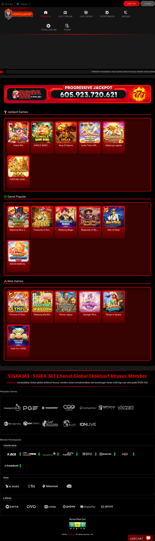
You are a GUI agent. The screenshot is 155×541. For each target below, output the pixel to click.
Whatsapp (7, 4)
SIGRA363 (11, 382)
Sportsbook (107, 14)
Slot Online (65, 14)
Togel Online (49, 27)
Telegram (22, 4)
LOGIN (147, 3)
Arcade (126, 14)
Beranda (46, 14)
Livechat (140, 538)
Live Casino (86, 14)
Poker (67, 27)
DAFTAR (131, 3)
